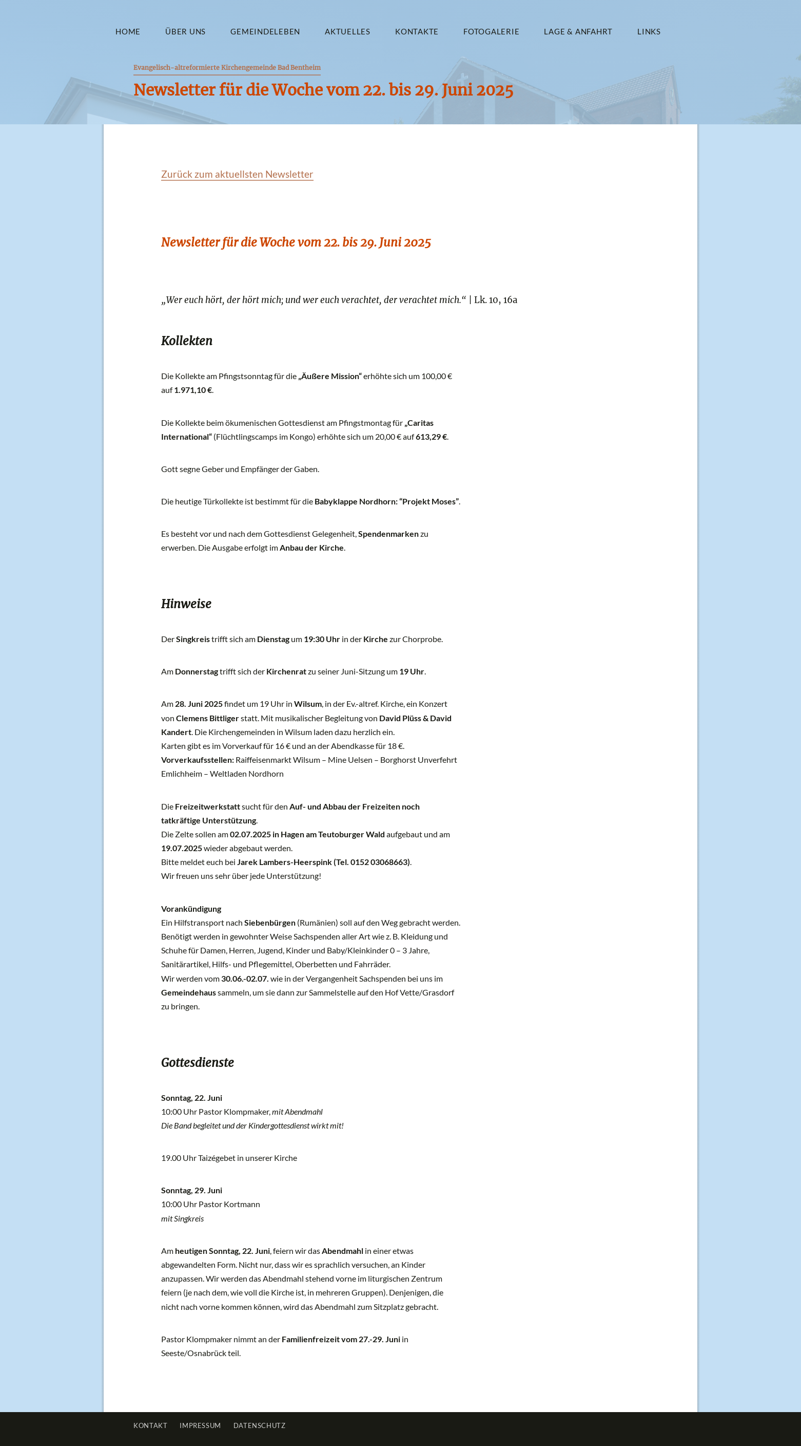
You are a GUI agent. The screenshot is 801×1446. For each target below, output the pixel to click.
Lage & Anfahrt (578, 31)
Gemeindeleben (265, 31)
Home (128, 31)
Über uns (185, 31)
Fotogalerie (491, 31)
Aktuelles (347, 31)
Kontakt (150, 1425)
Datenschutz (259, 1425)
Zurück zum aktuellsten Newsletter (237, 174)
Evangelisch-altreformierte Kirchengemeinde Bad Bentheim (227, 67)
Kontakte (417, 31)
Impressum (200, 1425)
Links (649, 31)
